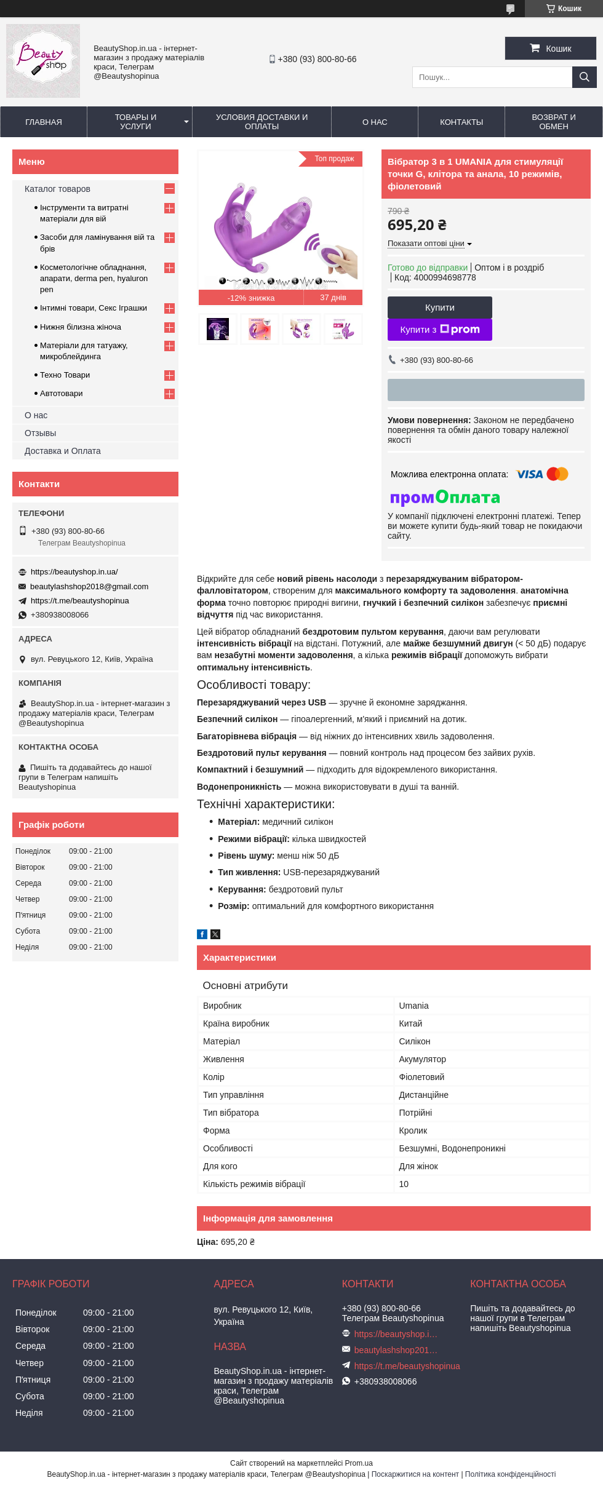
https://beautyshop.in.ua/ (74, 571)
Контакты (461, 122)
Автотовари (61, 393)
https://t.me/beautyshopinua (80, 600)
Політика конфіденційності (510, 1474)
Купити (440, 307)
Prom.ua (359, 1463)
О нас (375, 122)
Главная (43, 122)
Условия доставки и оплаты (262, 122)
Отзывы (40, 433)
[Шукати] (584, 77)
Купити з (439, 329)
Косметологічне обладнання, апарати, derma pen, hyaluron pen (94, 278)
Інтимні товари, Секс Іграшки (93, 307)
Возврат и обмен (554, 122)
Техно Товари (65, 374)
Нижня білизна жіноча (80, 327)
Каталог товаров (57, 189)
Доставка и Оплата (63, 451)
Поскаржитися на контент (415, 1474)
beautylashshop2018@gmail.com (89, 586)
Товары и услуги (136, 122)
